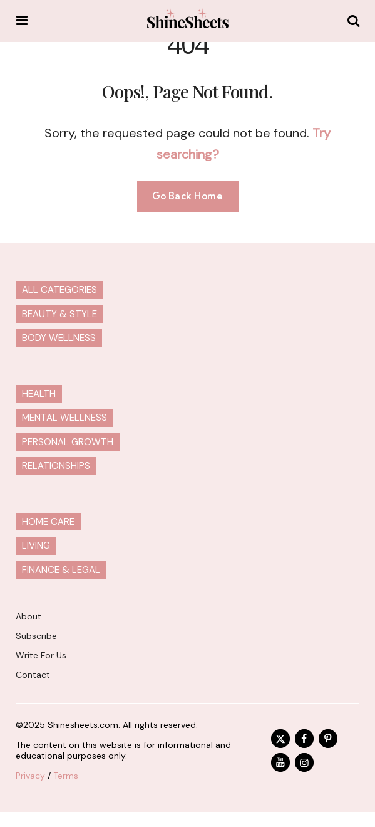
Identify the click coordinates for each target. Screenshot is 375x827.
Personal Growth (67, 442)
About (28, 616)
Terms (65, 775)
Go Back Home (187, 196)
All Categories (59, 289)
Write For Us (41, 655)
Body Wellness (59, 338)
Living (36, 545)
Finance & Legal (61, 570)
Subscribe (36, 635)
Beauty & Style (59, 314)
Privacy (30, 775)
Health (39, 393)
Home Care (48, 521)
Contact (33, 674)
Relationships (56, 466)
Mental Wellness (64, 417)
